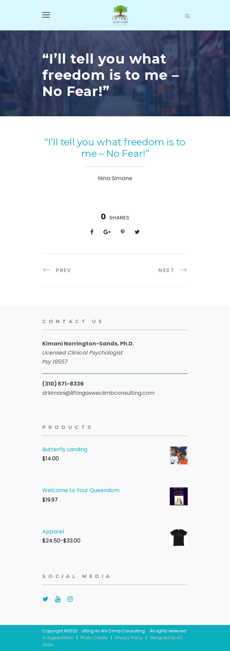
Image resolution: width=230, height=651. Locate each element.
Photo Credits (94, 638)
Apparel (53, 531)
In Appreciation (57, 638)
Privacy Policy (129, 638)
